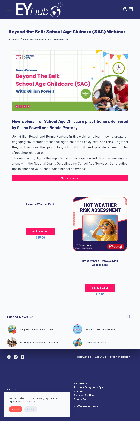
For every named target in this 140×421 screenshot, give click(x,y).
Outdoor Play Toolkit (96, 342)
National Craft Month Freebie (100, 329)
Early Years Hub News (56, 39)
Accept (15, 409)
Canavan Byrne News (33, 39)
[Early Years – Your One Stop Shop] (12, 329)
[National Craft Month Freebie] (77, 329)
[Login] (125, 9)
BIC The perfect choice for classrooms (39, 342)
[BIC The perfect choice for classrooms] (12, 342)
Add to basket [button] (40, 231)
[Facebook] (9, 357)
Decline (30, 409)
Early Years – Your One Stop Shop (37, 329)
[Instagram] (16, 357)
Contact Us (84, 357)
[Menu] (9, 9)
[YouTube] (22, 357)
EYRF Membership (120, 357)
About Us (100, 357)
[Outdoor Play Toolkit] (77, 342)
